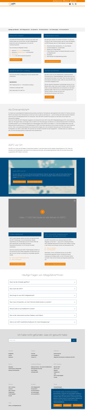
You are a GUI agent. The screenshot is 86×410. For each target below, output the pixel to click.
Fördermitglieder (11, 394)
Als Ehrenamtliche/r (43, 29)
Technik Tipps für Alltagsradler (14, 368)
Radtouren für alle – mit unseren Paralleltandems (41, 366)
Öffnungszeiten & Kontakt (36, 368)
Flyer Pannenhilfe (51, 249)
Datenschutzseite (21, 177)
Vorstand (10, 388)
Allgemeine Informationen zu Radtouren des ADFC (64, 357)
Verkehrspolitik (34, 355)
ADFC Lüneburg (57, 364)
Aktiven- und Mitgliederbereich (14, 405)
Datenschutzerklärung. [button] (59, 401)
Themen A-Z (33, 357)
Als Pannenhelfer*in (64, 29)
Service (10, 364)
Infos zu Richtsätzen (16, 259)
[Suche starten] (73, 340)
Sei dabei (33, 384)
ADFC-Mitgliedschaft (25, 29)
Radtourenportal (57, 353)
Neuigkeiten (10, 353)
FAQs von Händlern (51, 248)
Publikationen (57, 372)
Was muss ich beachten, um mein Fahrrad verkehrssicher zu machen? (30, 302)
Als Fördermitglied (53, 29)
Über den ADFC (57, 366)
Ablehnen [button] (57, 405)
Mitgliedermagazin (21, 52)
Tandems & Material (36, 364)
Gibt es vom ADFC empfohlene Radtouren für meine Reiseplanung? (29, 322)
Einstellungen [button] (67, 405)
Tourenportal (56, 355)
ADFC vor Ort (56, 368)
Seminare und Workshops (13, 370)
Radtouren (10, 357)
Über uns (10, 384)
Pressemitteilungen (58, 387)
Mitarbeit (56, 370)
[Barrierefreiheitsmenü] (70, 4)
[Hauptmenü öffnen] (75, 4)
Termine (10, 355)
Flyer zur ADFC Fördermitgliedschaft (20, 257)
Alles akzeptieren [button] (78, 405)
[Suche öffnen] (73, 4)
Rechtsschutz (15, 54)
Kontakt (55, 377)
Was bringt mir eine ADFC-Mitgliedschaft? (22, 295)
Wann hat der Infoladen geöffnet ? (20, 282)
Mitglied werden (57, 1)
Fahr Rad (33, 353)
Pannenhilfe (19, 50)
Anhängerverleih (34, 372)
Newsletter (73, 1)
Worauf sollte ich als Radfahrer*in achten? (22, 309)
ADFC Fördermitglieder (58, 375)
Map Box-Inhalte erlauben (19, 181)
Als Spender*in (34, 29)
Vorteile (13, 55)
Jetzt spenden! (48, 97)
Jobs (55, 373)
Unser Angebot (34, 370)
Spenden (66, 1)
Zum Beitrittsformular (15, 59)
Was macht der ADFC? (16, 289)
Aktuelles (10, 351)
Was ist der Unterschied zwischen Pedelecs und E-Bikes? (26, 315)
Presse (55, 384)
